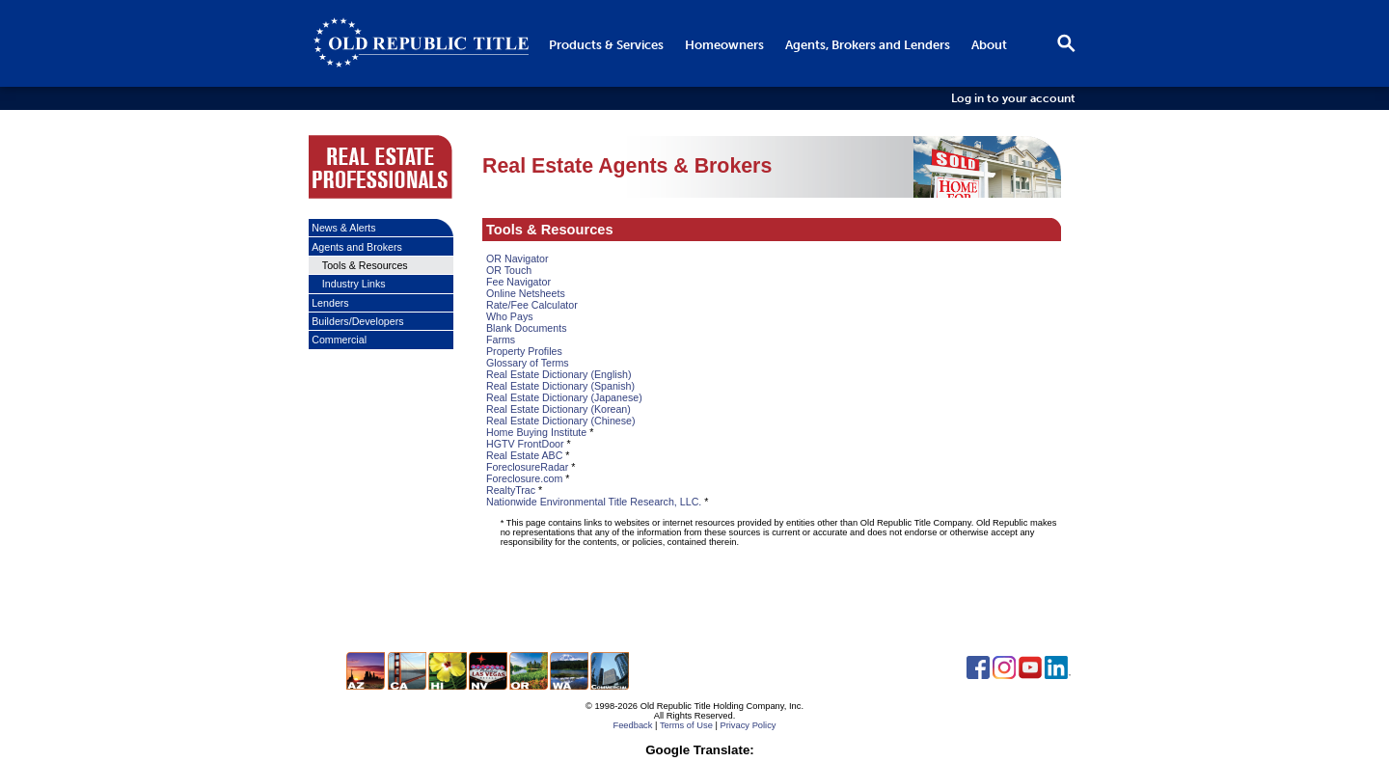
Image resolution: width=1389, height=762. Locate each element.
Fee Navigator (518, 281)
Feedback (632, 725)
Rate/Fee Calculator (532, 305)
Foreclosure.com (524, 478)
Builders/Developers (357, 321)
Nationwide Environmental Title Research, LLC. (593, 501)
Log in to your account (1013, 98)
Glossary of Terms (527, 362)
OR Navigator (517, 258)
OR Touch (508, 270)
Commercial (339, 339)
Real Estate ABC (524, 455)
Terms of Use (686, 725)
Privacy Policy (748, 725)
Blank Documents (526, 328)
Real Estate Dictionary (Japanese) (564, 397)
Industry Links (354, 283)
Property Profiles (524, 351)
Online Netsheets (525, 293)
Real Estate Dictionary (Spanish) (560, 386)
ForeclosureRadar (527, 467)
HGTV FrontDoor (525, 443)
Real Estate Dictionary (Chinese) (561, 420)
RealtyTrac (510, 490)
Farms (500, 339)
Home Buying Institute (536, 432)
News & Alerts (343, 227)
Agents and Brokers (357, 247)
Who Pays (509, 316)
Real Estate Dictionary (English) (558, 374)
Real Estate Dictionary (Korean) (558, 409)
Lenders (330, 303)
